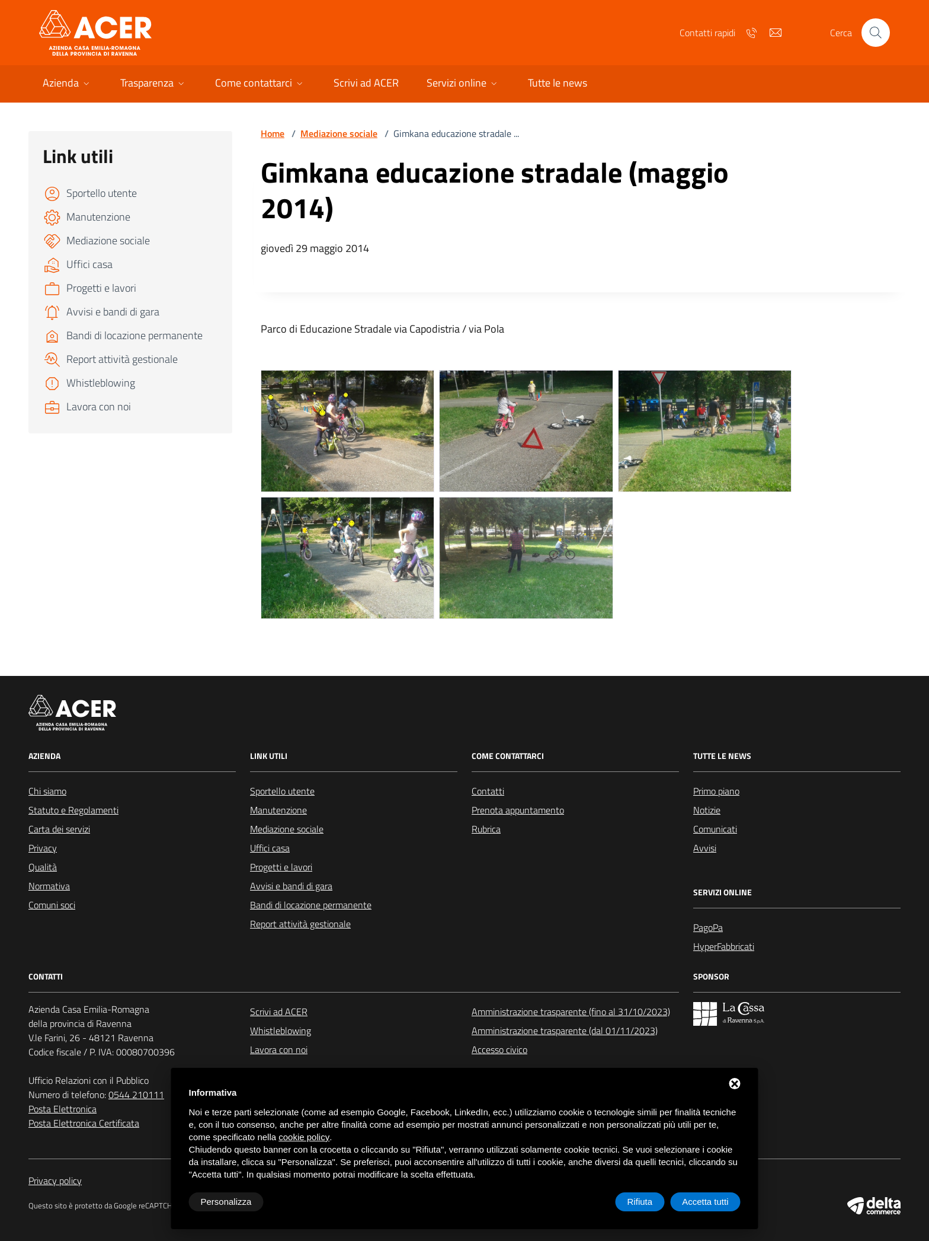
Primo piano (716, 791)
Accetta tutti (705, 1202)
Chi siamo (47, 791)
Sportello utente (282, 791)
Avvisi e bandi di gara (291, 886)
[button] (67, 84)
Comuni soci (51, 905)
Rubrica (486, 829)
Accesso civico (499, 1049)
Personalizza (226, 1202)
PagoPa (708, 927)
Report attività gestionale (300, 924)
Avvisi (704, 848)
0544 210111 (136, 1094)
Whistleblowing (280, 1030)
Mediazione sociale (338, 133)
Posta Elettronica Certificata (83, 1123)
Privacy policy (55, 1180)
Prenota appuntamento (518, 810)
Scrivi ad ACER (278, 1011)
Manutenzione (278, 810)
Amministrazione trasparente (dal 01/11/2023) (565, 1030)
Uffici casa (270, 848)
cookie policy (303, 1137)
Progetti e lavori (281, 867)
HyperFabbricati (723, 946)
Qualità (42, 867)
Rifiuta (640, 1202)
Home (272, 133)
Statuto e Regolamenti (73, 810)
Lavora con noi (278, 1049)
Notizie (706, 810)
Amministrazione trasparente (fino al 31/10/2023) (571, 1011)
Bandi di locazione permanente (310, 905)
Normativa (49, 886)
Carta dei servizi (59, 829)
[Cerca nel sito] (875, 32)
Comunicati (715, 829)
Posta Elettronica (62, 1109)
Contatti (488, 791)
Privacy (42, 848)
